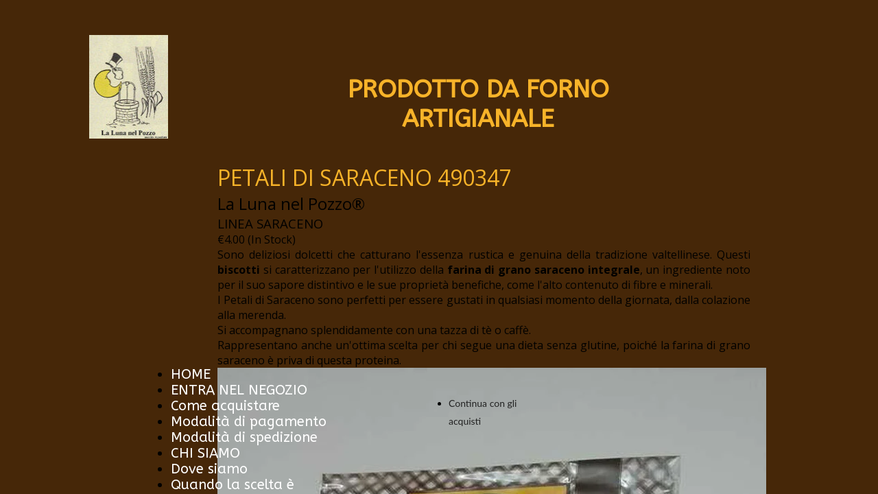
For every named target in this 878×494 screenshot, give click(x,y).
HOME (191, 374)
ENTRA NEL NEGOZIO (239, 390)
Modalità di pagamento (249, 422)
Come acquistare (225, 406)
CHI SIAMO (205, 453)
